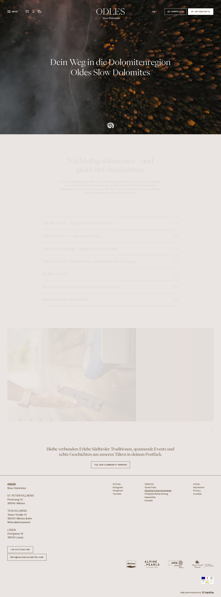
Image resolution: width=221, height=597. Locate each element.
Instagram (118, 487)
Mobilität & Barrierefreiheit (158, 490)
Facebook (118, 490)
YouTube (117, 494)
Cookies (197, 494)
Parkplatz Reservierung (156, 494)
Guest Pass (150, 487)
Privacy (197, 490)
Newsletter (150, 497)
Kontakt (149, 500)
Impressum (198, 487)
